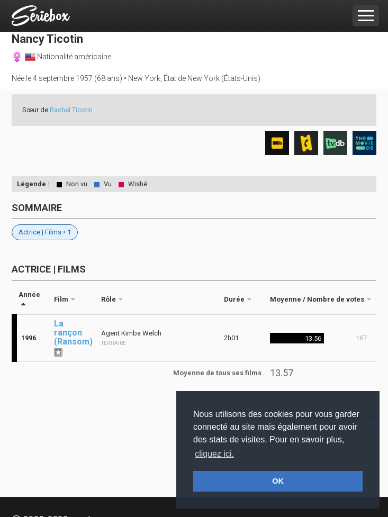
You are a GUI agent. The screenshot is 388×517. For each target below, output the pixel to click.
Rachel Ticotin (71, 110)
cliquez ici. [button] (214, 453)
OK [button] (278, 481)
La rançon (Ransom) (73, 332)
